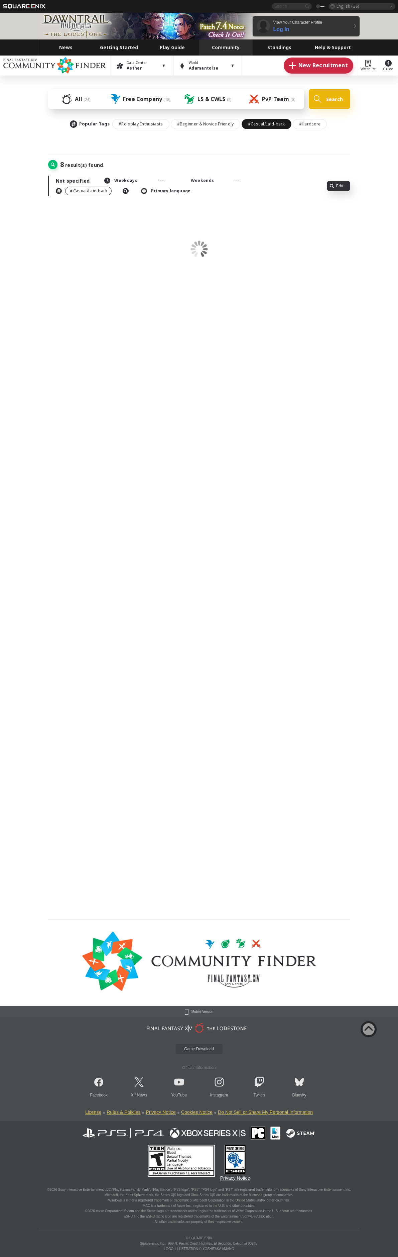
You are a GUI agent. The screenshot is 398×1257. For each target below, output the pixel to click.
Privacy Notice (160, 1112)
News (142, 1095)
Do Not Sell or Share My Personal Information (265, 1112)
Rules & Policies (123, 1112)
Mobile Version (202, 1011)
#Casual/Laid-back (266, 124)
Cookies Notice (197, 1112)
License (93, 1112)
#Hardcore (310, 124)
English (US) (348, 6)
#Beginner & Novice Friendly (205, 124)
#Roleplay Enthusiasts (141, 124)
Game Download (199, 1049)
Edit (337, 186)
